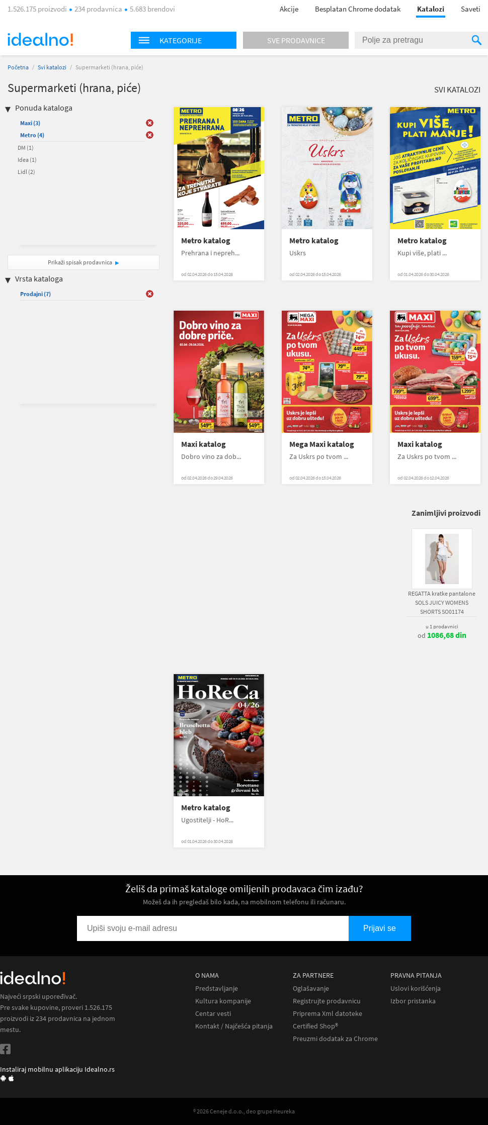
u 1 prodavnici (442, 626)
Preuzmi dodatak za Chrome (335, 1039)
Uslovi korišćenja (415, 988)
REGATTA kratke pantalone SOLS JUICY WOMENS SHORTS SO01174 (441, 602)
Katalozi (430, 9)
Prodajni (35, 294)
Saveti (470, 9)
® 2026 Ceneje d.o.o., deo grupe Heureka (244, 1111)
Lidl (26, 171)
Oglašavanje (311, 988)
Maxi (30, 123)
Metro (32, 135)
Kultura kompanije (223, 1001)
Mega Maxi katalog (321, 444)
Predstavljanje (216, 988)
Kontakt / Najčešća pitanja (234, 1026)
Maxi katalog (203, 444)
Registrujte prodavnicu (327, 1001)
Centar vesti (213, 1013)
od (442, 635)
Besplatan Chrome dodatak (357, 9)
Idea (27, 159)
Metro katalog (205, 240)
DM (26, 147)
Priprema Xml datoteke (327, 1013)
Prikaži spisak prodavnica (80, 262)
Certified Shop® (315, 1026)
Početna (18, 67)
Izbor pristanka (413, 1001)
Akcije (289, 9)
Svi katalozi (52, 67)
